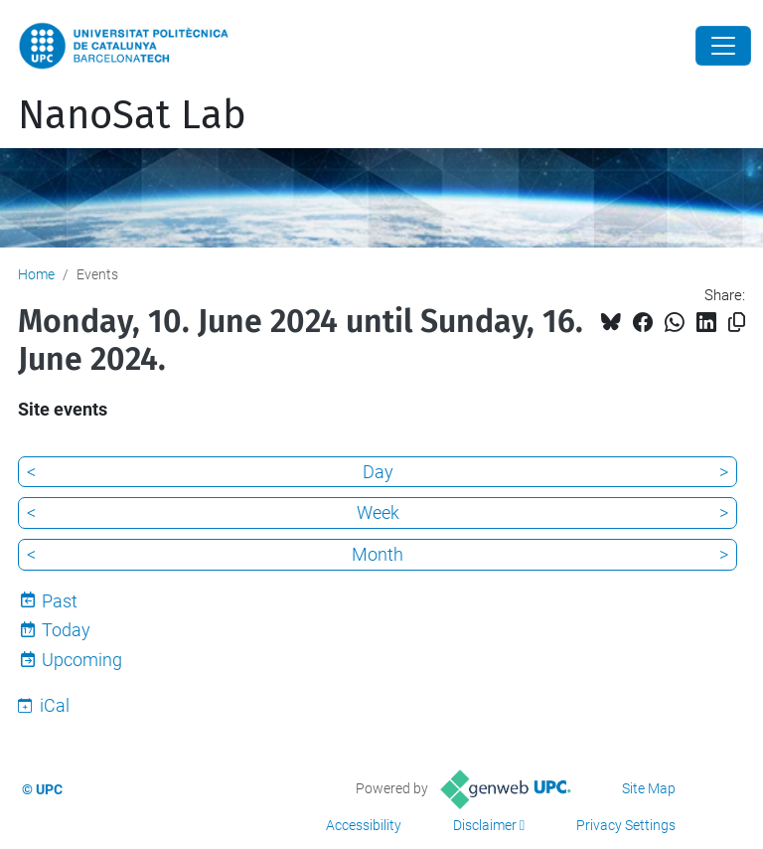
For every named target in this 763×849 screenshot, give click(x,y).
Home (36, 274)
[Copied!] (736, 322)
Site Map (649, 788)
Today (66, 629)
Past (59, 601)
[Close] (723, 46)
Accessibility (363, 825)
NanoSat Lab (132, 115)
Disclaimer (485, 825)
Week (378, 512)
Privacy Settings (626, 825)
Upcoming (82, 659)
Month (377, 554)
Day (378, 471)
